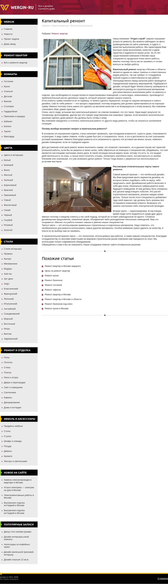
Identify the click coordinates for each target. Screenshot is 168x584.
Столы (7, 431)
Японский (9, 299)
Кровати (8, 456)
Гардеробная (10, 111)
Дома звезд (10, 44)
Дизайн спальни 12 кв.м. (16, 559)
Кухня (7, 86)
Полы (6, 357)
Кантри (7, 259)
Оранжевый (10, 195)
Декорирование (12, 402)
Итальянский (10, 303)
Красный (8, 190)
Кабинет (8, 121)
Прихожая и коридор (14, 116)
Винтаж (8, 334)
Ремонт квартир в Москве (58, 294)
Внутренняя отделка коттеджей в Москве (14, 504)
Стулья (7, 436)
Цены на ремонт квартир (57, 271)
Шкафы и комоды (13, 441)
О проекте (163, 578)
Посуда (7, 446)
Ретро (7, 328)
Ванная (8, 101)
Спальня (8, 91)
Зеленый (8, 180)
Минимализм (10, 263)
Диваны (8, 451)
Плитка (7, 372)
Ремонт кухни (52, 275)
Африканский (11, 338)
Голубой (8, 220)
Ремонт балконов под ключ (58, 304)
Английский (10, 309)
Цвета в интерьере (13, 155)
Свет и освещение (13, 387)
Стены (7, 367)
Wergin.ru (16, 8)
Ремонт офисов (53, 289)
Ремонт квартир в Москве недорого (63, 266)
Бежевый (8, 165)
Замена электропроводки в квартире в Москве (17, 481)
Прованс (8, 253)
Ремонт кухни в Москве (56, 308)
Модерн (8, 268)
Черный (8, 215)
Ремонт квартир (60, 26)
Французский (10, 294)
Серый (7, 200)
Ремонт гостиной (53, 285)
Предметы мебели (13, 426)
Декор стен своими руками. (18, 531)
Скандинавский (12, 313)
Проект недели (11, 39)
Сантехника (10, 392)
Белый (7, 160)
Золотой (8, 230)
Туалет (7, 131)
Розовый (8, 225)
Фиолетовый (10, 205)
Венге (7, 170)
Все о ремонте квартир (15, 62)
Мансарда (9, 136)
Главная (8, 29)
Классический (11, 288)
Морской (8, 319)
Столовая (9, 106)
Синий (7, 210)
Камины (8, 397)
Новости (8, 34)
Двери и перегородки (14, 382)
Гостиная (8, 81)
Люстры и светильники (15, 461)
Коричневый (10, 185)
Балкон (7, 126)
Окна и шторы (11, 377)
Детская (8, 96)
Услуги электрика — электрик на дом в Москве (19, 488)
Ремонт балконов (53, 280)
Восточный (9, 324)
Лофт (6, 284)
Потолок (8, 362)
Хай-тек (8, 274)
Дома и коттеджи (12, 407)
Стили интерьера (13, 249)
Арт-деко (8, 278)
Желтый (8, 175)
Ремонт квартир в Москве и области (63, 299)
